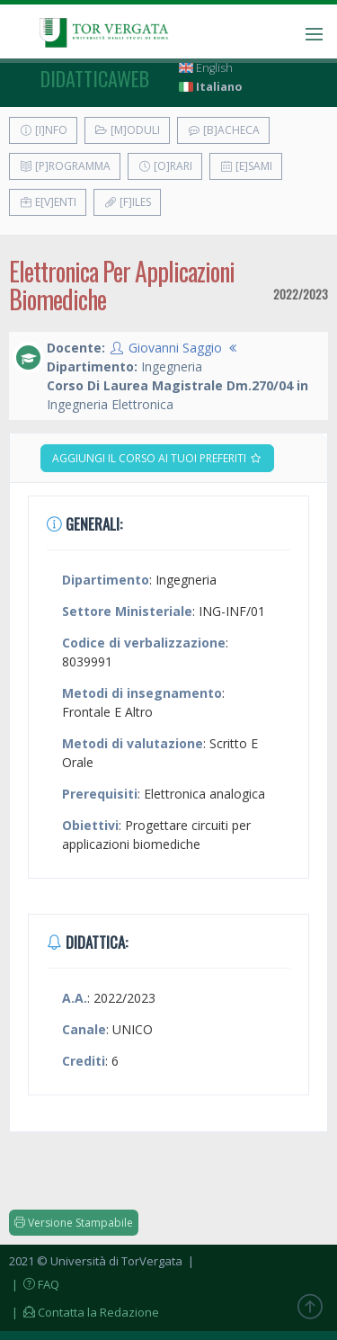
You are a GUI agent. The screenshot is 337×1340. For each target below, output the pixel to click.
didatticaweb (94, 78)
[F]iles (127, 202)
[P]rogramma (65, 166)
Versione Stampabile (73, 1222)
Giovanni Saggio (175, 347)
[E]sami (245, 166)
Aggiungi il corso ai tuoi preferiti (157, 458)
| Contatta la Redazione (84, 1312)
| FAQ (34, 1284)
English (206, 68)
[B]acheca (223, 130)
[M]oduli (127, 130)
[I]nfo (43, 130)
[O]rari (164, 166)
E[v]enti (47, 202)
